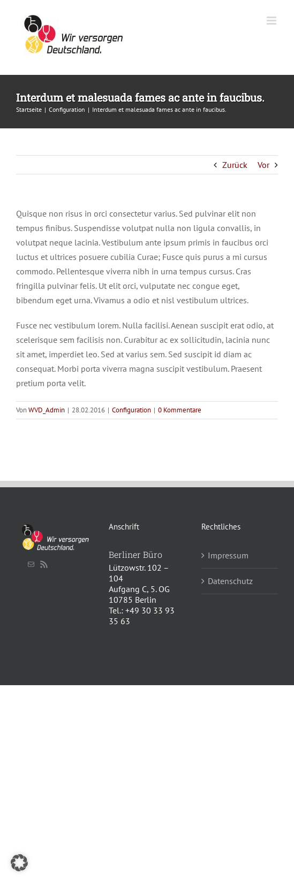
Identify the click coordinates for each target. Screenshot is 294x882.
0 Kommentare (179, 410)
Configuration (131, 410)
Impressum (228, 555)
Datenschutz (230, 581)
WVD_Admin (46, 410)
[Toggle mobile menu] (272, 20)
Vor (263, 164)
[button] (19, 862)
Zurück (234, 164)
